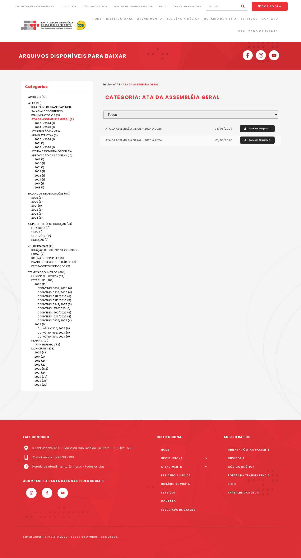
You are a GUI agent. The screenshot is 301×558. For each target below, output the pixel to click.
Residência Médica (183, 19)
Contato (270, 19)
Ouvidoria (68, 6)
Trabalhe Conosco (187, 6)
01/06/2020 (223, 140)
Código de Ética (95, 6)
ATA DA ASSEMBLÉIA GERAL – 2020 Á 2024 (133, 140)
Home (97, 19)
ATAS (116, 84)
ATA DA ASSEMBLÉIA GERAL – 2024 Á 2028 (133, 129)
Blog (163, 6)
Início (107, 84)
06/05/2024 (223, 129)
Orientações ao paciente (35, 6)
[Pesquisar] (243, 6)
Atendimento (149, 19)
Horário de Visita (220, 19)
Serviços (249, 19)
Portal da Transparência (133, 6)
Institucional (119, 19)
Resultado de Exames (258, 31)
